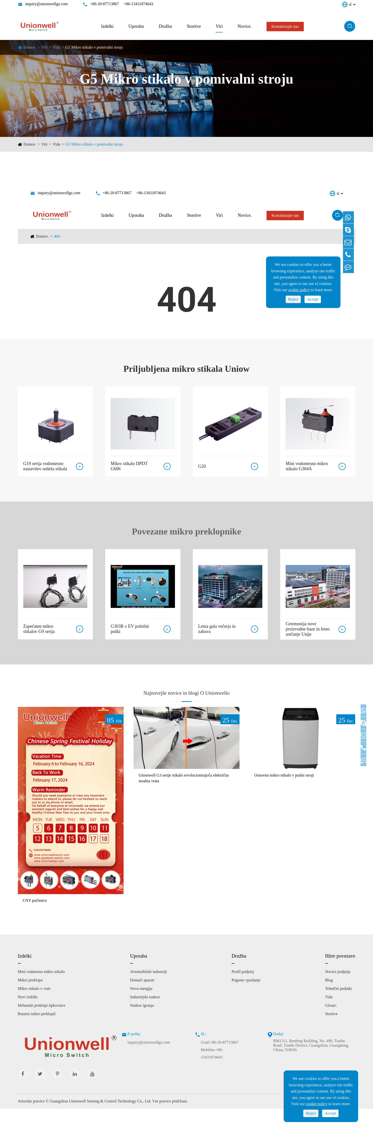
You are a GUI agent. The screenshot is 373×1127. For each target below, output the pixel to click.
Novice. (244, 26)
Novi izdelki (28, 1015)
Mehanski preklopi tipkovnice (42, 1024)
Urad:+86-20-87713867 (219, 1061)
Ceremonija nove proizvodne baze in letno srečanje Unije (308, 629)
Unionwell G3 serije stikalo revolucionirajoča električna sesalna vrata (183, 796)
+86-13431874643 (138, 4)
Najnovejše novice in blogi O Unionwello (186, 700)
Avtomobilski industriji (148, 990)
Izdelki (107, 26)
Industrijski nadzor (145, 1015)
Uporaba (136, 26)
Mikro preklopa (30, 998)
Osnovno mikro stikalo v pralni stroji (291, 793)
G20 (202, 463)
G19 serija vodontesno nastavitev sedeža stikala (45, 464)
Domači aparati (142, 998)
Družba (165, 26)
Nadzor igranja (142, 1024)
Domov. (30, 47)
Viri (219, 26)
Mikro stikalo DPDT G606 (129, 464)
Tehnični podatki (338, 1007)
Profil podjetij (243, 990)
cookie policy (317, 1104)
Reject (311, 1113)
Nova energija (141, 1007)
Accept (330, 1113)
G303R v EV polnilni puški (130, 627)
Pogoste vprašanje (246, 998)
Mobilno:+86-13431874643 (212, 1072)
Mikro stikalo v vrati (34, 1007)
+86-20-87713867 (104, 4)
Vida (56, 47)
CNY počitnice (38, 918)
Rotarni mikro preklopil (37, 1032)
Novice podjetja (337, 990)
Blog (329, 998)
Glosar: (331, 1024)
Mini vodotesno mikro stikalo (41, 990)
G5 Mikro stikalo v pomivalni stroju (94, 47)
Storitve (194, 26)
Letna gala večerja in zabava (217, 627)
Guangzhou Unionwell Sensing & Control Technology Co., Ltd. (100, 1119)
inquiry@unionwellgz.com (46, 4)
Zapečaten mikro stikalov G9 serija (39, 627)
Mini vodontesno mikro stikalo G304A (307, 464)
